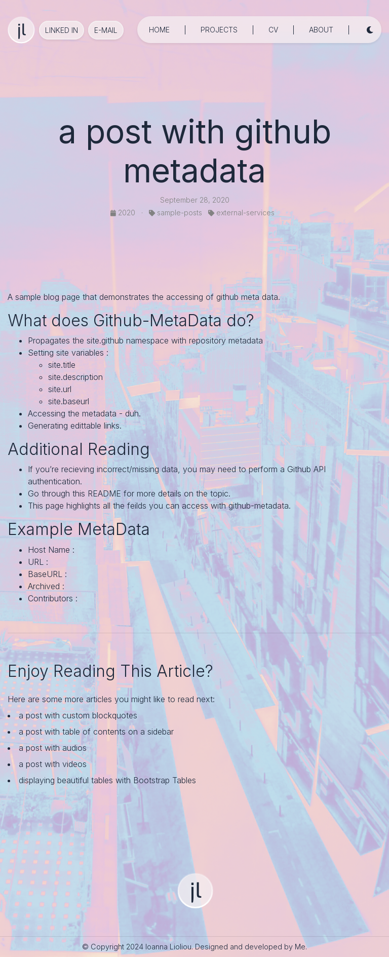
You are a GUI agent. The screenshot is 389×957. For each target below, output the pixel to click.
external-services (241, 212)
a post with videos (53, 764)
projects (219, 29)
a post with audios (53, 748)
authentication (54, 481)
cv (273, 29)
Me (300, 946)
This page (46, 506)
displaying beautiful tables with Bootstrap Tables (107, 780)
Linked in (61, 30)
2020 (123, 212)
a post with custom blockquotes (78, 715)
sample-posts (175, 212)
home (159, 29)
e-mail (106, 30)
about (321, 29)
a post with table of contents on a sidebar (96, 731)
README (104, 493)
